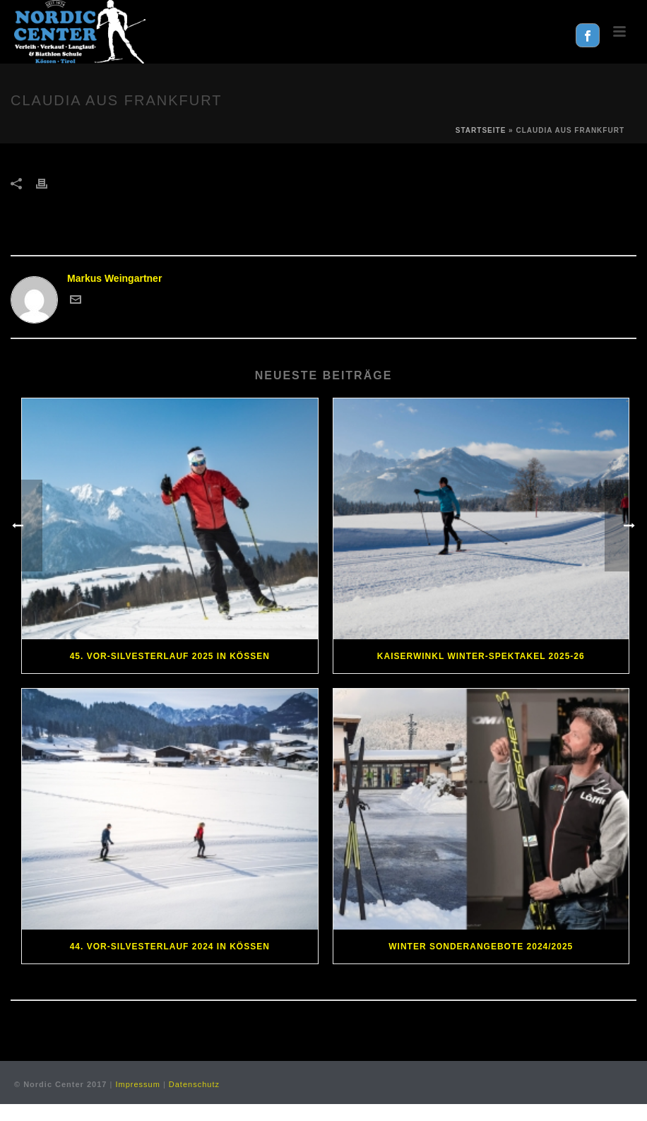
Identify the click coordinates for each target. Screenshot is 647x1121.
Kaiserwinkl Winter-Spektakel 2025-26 (481, 656)
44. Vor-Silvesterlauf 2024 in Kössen (170, 946)
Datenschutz (194, 1084)
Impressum (137, 1084)
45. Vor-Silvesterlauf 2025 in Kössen (170, 656)
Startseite (481, 130)
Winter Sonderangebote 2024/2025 (480, 946)
